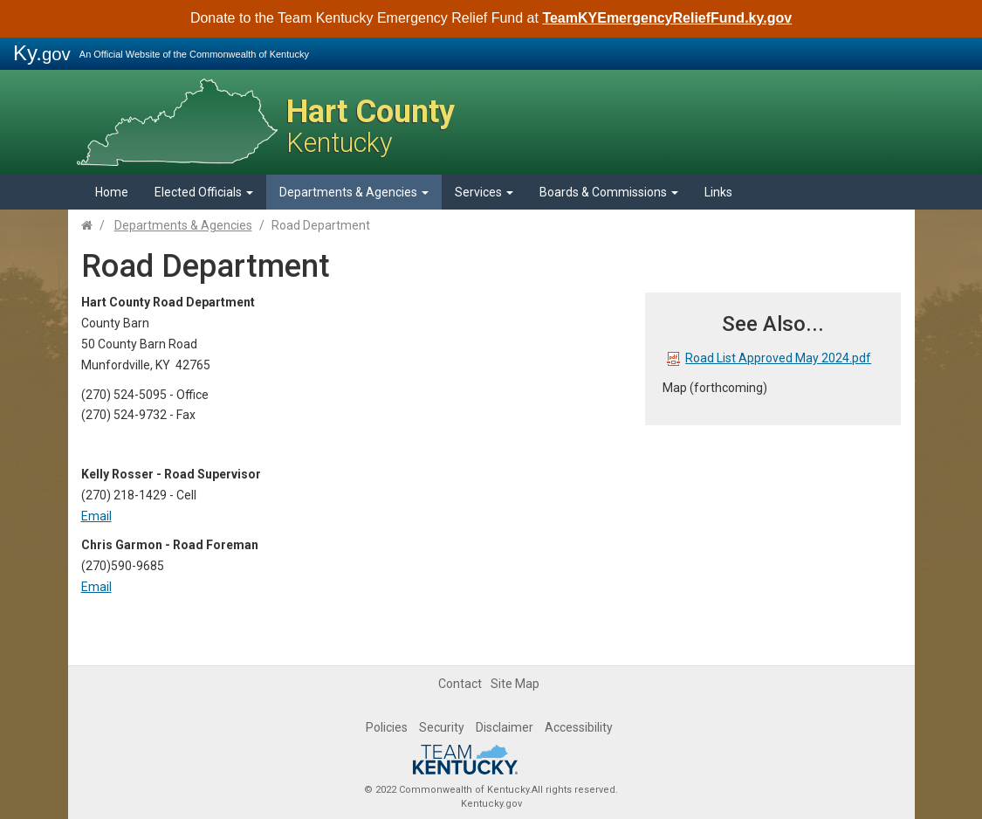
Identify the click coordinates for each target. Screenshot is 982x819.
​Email (96, 587)
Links (718, 192)
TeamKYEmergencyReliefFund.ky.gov (667, 17)
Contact (460, 684)
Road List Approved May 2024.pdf (769, 358)
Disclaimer (504, 727)
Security (441, 727)
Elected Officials (204, 192)
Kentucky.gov (491, 803)
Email (96, 516)
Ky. (42, 53)
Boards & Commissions (608, 192)
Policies (387, 727)
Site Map (515, 684)
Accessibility (579, 727)
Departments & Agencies (354, 192)
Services (484, 192)
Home (111, 192)
